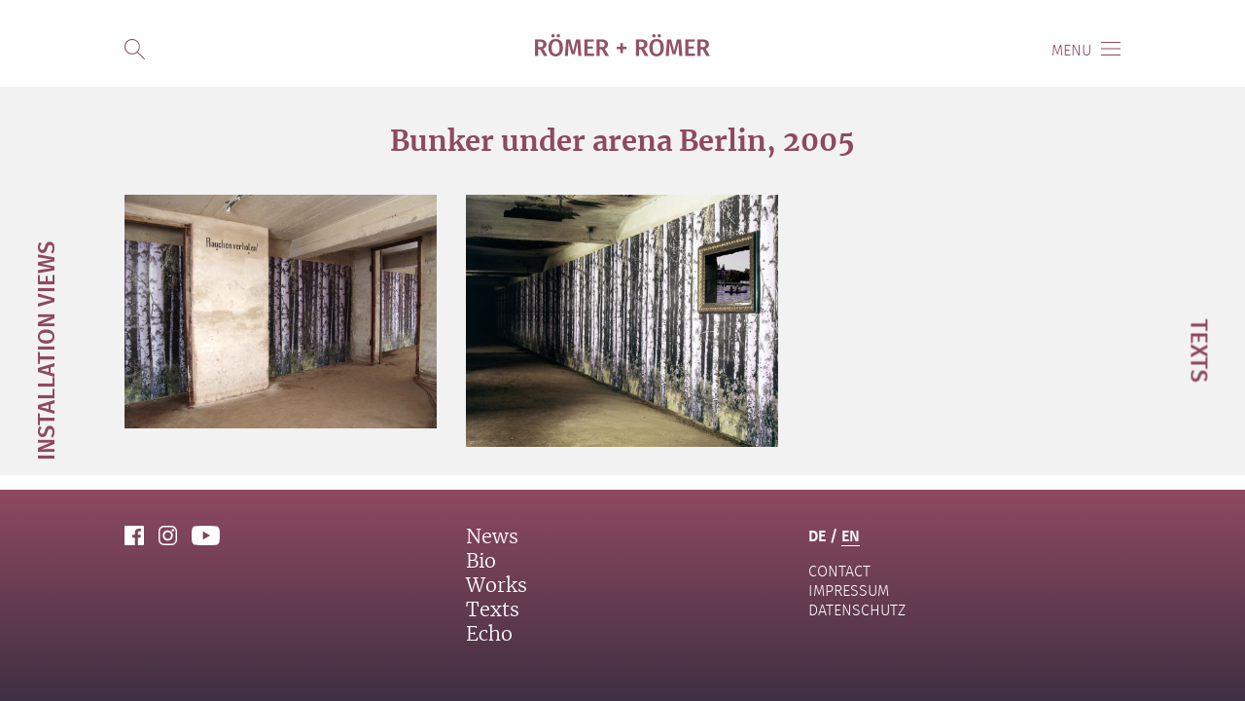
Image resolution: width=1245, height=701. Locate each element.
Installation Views (45, 351)
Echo (489, 635)
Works (496, 586)
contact (839, 571)
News (492, 537)
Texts (492, 610)
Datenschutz (857, 610)
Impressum (848, 590)
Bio (481, 562)
